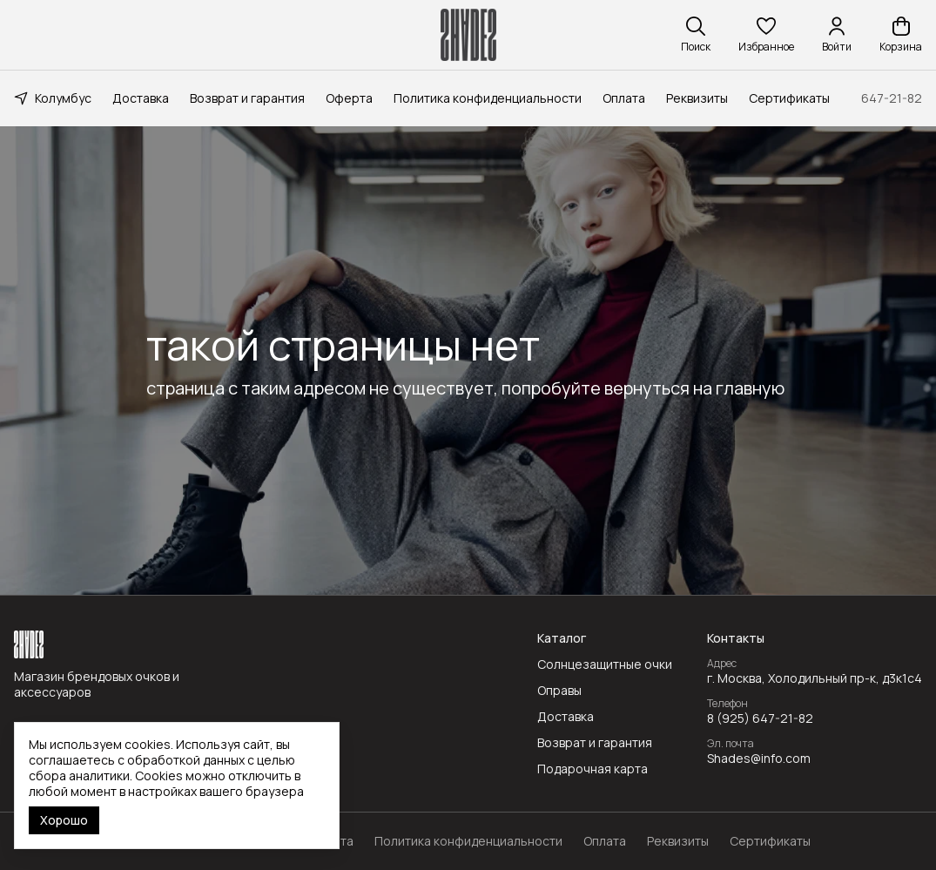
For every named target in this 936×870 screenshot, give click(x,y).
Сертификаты (789, 98)
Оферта (349, 98)
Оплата (624, 98)
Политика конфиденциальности (488, 98)
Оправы (559, 690)
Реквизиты (697, 98)
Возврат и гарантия (247, 98)
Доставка (140, 98)
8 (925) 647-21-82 (760, 718)
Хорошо (64, 820)
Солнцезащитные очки (604, 664)
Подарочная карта (592, 769)
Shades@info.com (759, 758)
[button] (766, 35)
